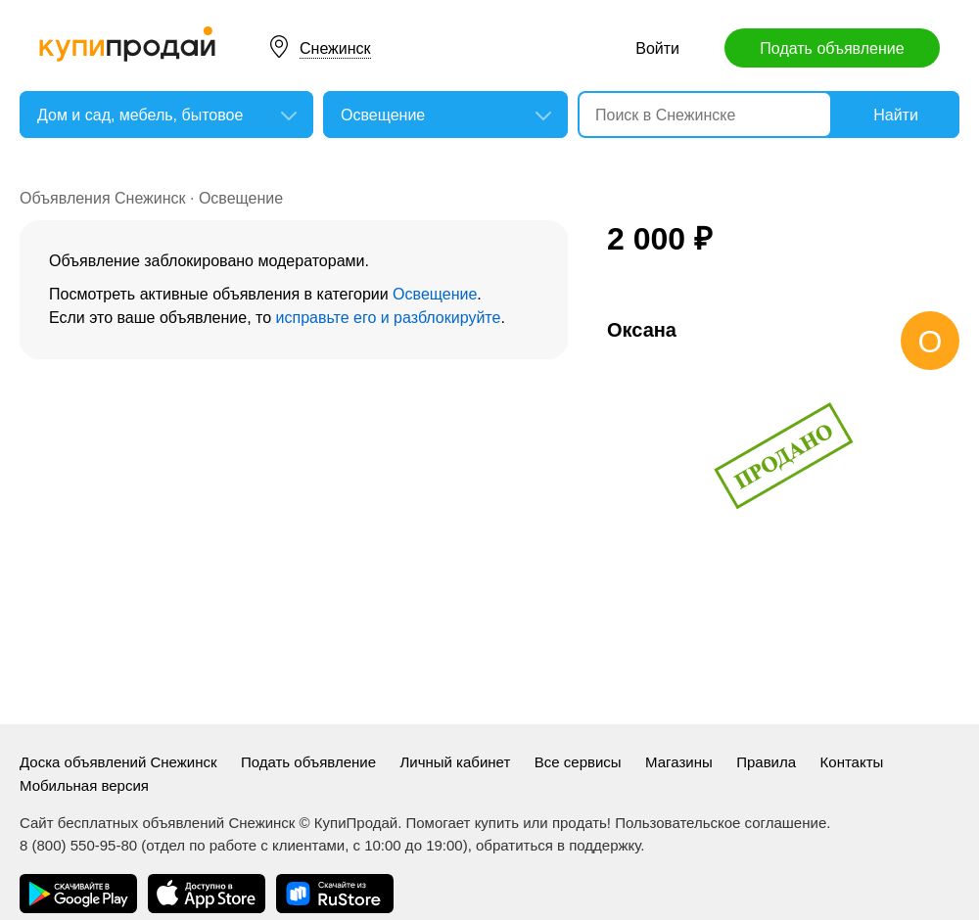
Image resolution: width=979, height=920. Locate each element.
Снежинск (335, 48)
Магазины (679, 762)
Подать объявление (832, 48)
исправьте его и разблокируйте (388, 317)
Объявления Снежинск (103, 198)
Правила (766, 762)
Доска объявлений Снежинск (118, 762)
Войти (657, 48)
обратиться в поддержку (558, 845)
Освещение (241, 198)
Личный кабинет (454, 762)
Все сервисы (578, 762)
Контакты (852, 762)
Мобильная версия (84, 785)
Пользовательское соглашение (720, 822)
